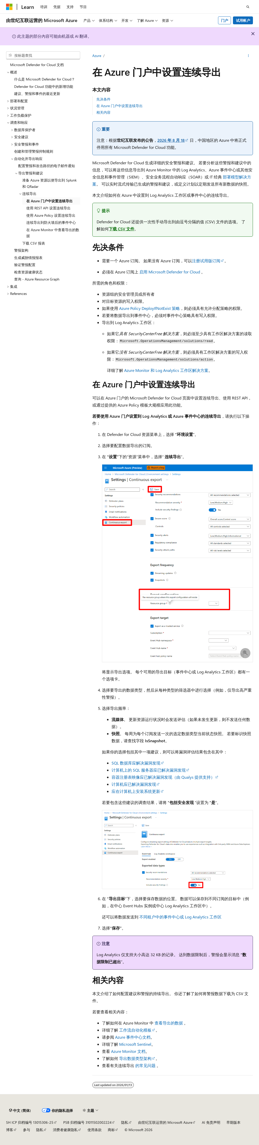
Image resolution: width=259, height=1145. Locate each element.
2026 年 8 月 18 (171, 140)
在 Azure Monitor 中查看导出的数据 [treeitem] (52, 232)
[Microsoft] (9, 7)
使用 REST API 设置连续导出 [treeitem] (48, 208)
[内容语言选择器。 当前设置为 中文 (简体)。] (20, 1111)
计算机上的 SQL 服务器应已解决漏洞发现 (149, 770)
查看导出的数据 (169, 1023)
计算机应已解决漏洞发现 (134, 784)
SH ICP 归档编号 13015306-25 (29, 1122)
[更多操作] (248, 56)
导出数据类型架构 (135, 1058)
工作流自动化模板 (135, 1030)
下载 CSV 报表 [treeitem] (33, 243)
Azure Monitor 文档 (128, 1051)
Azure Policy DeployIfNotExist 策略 (149, 308)
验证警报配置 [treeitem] (24, 264)
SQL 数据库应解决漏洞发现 (136, 763)
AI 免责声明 (211, 1122)
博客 (9, 1129)
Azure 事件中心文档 (132, 1037)
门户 (224, 20)
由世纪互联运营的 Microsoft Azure (165, 1122)
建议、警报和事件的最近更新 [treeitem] (37, 93)
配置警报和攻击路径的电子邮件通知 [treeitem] (46, 165)
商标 (111, 1129)
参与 (26, 1129)
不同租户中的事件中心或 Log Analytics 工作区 (180, 916)
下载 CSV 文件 (121, 228)
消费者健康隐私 (65, 1129)
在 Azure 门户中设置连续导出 (119, 105)
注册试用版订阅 (206, 260)
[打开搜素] (248, 6)
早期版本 (233, 1122)
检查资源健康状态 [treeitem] (28, 272)
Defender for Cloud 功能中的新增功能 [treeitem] (43, 86)
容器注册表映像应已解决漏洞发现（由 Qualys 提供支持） (163, 777)
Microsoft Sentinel (135, 1044)
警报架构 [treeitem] (21, 250)
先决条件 (103, 99)
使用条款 (95, 1129)
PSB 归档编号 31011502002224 (87, 1122)
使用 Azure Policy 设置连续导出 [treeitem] (50, 215)
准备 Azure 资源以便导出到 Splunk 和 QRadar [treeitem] (49, 183)
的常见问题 (145, 1065)
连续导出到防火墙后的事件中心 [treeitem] (51, 222)
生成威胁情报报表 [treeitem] (28, 257)
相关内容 (103, 112)
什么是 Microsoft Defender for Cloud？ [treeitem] (44, 79)
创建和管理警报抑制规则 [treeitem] (33, 151)
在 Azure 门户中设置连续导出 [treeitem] (49, 200)
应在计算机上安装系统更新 (136, 791)
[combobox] (43, 55)
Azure (96, 55)
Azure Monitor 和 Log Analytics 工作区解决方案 (166, 370)
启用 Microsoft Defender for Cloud (169, 271)
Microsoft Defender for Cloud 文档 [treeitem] (37, 64)
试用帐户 (243, 20)
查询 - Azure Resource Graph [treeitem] (36, 279)
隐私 (124, 1122)
